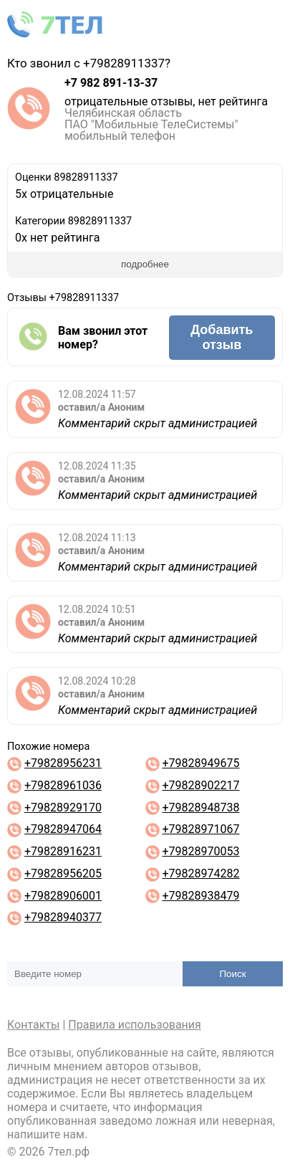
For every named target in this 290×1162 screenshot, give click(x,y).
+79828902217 (200, 785)
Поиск (233, 973)
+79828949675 (200, 763)
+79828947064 (63, 829)
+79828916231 (63, 851)
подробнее (145, 264)
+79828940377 (63, 917)
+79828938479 (200, 896)
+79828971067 (200, 829)
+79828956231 (63, 763)
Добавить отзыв (221, 337)
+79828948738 (200, 807)
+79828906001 (63, 896)
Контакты (33, 1025)
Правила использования (134, 1025)
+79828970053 (200, 851)
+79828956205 (63, 873)
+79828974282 (200, 873)
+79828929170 (63, 807)
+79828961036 (63, 785)
